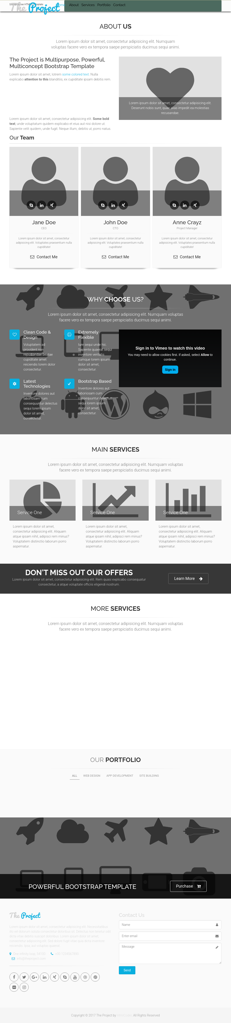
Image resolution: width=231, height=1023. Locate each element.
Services (88, 5)
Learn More (188, 578)
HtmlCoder (124, 1015)
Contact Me (44, 256)
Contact (119, 5)
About (74, 5)
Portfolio (103, 5)
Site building (149, 775)
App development (119, 775)
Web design (91, 775)
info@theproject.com (27, 958)
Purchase (188, 886)
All (74, 775)
